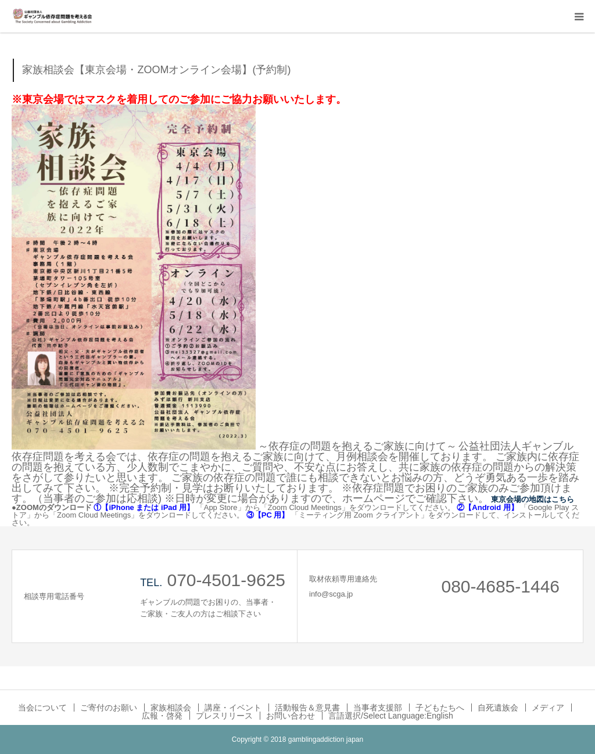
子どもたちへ (439, 707)
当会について (42, 707)
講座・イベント (233, 707)
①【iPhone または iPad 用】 (144, 507)
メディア (548, 707)
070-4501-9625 (226, 580)
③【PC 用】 (267, 515)
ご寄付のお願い (108, 707)
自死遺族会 (498, 707)
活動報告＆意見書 (307, 707)
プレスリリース (224, 716)
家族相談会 (170, 707)
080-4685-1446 (500, 586)
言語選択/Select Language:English (390, 716)
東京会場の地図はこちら (532, 499)
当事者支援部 (377, 707)
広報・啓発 (162, 716)
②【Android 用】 (487, 507)
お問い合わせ (290, 716)
